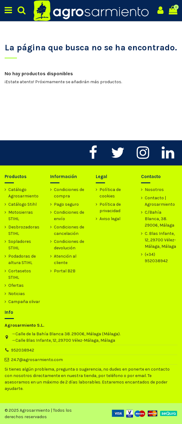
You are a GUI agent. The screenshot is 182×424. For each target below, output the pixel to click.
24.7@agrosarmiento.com (37, 359)
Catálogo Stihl (22, 204)
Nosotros (154, 189)
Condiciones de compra (69, 193)
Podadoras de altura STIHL (22, 259)
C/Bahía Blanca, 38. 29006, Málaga (159, 219)
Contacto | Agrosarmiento (160, 201)
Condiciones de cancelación (69, 230)
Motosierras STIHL (20, 215)
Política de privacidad (110, 207)
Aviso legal (109, 218)
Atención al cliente (65, 259)
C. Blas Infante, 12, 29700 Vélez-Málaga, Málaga (160, 240)
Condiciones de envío (69, 215)
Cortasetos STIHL (19, 274)
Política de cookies (110, 193)
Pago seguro (66, 204)
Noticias (16, 293)
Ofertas (16, 285)
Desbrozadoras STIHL (23, 230)
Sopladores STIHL (19, 245)
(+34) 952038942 (156, 257)
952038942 (22, 350)
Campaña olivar (24, 301)
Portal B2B (64, 271)
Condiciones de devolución (69, 245)
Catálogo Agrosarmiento (23, 193)
